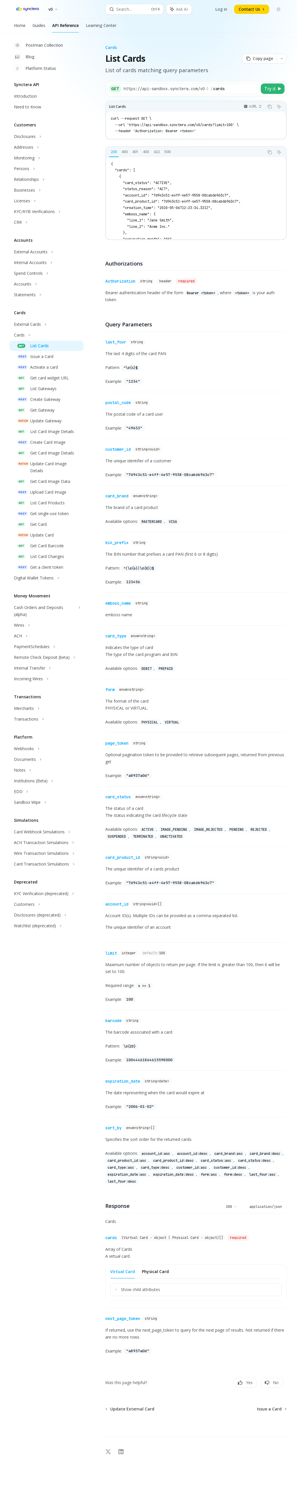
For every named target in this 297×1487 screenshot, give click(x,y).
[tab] (114, 151)
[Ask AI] (279, 106)
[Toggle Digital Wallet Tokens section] (46, 578)
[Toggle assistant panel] (179, 9)
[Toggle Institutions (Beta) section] (46, 781)
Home (20, 27)
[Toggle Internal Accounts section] (46, 262)
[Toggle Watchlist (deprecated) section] (46, 926)
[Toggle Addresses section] (46, 147)
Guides (38, 27)
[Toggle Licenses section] (46, 201)
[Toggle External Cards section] (46, 324)
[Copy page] (259, 58)
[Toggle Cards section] (46, 335)
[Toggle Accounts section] (46, 284)
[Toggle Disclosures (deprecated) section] (46, 915)
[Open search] (134, 9)
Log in (221, 9)
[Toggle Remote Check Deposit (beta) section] (46, 657)
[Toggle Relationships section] (46, 179)
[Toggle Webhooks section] (46, 749)
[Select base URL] (166, 89)
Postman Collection (38, 45)
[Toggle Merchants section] (46, 708)
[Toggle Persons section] (46, 168)
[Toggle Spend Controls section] (46, 273)
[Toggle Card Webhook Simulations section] (46, 832)
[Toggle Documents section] (46, 759)
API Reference (65, 27)
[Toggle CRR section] (46, 222)
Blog (24, 56)
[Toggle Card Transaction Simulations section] (46, 864)
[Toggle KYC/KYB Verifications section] (46, 211)
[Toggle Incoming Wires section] (46, 679)
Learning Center (101, 27)
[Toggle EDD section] (46, 791)
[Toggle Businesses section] (46, 190)
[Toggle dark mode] (278, 9)
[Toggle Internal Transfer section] (46, 668)
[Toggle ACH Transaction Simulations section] (46, 842)
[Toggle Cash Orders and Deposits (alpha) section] (46, 611)
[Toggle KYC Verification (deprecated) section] (46, 893)
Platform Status (35, 68)
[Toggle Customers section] (46, 904)
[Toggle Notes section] (46, 770)
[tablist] (185, 152)
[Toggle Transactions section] (46, 719)
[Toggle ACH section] (46, 636)
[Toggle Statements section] (46, 295)
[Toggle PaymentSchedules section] (46, 646)
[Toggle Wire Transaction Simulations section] (46, 853)
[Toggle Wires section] (46, 625)
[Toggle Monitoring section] (46, 158)
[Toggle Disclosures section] (46, 136)
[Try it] (273, 88)
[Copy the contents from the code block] (270, 106)
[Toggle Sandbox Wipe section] (46, 802)
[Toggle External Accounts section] (46, 252)
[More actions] (282, 58)
